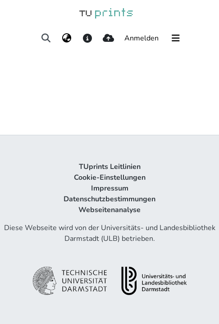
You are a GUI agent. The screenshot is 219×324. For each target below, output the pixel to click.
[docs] (87, 38)
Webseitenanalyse (109, 210)
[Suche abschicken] (45, 38)
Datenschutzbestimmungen (109, 199)
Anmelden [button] (142, 38)
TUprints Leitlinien (110, 167)
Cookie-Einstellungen (110, 177)
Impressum (109, 188)
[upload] (108, 38)
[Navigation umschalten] (175, 38)
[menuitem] (66, 38)
